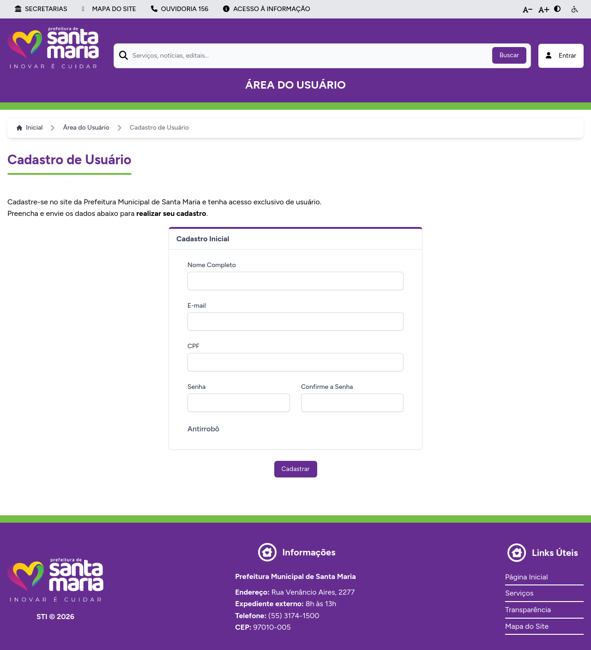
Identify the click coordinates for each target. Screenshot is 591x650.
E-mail (196, 306)
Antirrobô (203, 428)
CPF (193, 346)
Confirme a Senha (327, 387)
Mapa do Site (527, 626)
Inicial (29, 127)
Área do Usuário (86, 127)
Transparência (528, 609)
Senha (196, 387)
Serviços (519, 593)
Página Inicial (526, 576)
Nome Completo (211, 265)
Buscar (509, 55)
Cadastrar (296, 469)
